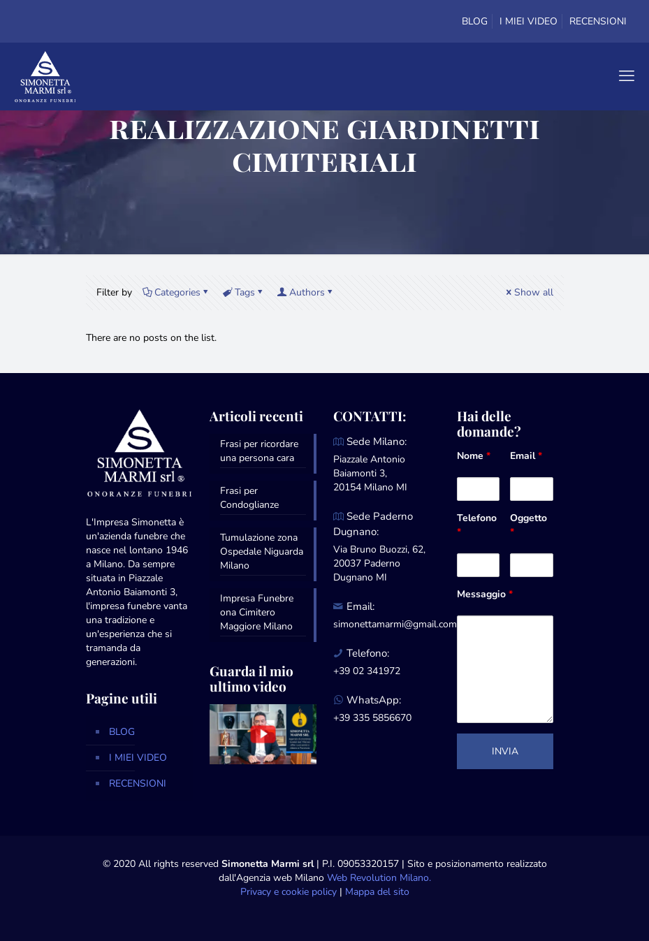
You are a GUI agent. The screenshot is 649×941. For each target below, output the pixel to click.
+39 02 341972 (366, 671)
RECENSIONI (598, 21)
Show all (528, 292)
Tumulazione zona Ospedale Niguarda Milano (261, 551)
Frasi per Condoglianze (249, 497)
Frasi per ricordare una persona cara (259, 451)
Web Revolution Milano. (379, 877)
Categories (176, 292)
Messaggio (485, 594)
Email (526, 455)
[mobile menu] (627, 76)
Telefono (477, 525)
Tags (244, 292)
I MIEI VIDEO (528, 21)
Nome (473, 455)
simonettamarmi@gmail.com (395, 624)
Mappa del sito (377, 891)
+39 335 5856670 (372, 717)
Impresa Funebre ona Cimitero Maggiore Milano (256, 612)
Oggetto (528, 525)
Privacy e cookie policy (288, 891)
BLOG (475, 21)
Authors (306, 292)
